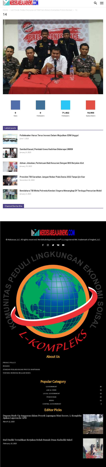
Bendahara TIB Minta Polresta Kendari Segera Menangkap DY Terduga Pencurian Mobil (61, 191)
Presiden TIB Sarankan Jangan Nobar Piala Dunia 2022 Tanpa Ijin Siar (52, 177)
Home (5, 10)
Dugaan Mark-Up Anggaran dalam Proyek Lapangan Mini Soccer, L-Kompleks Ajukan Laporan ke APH (42, 417)
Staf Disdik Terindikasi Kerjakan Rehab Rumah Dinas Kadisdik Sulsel (37, 440)
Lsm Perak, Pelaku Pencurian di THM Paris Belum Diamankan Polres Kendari (41, 10)
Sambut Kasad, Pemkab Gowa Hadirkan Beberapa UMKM (46, 149)
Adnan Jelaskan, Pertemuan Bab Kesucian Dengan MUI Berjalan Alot (52, 163)
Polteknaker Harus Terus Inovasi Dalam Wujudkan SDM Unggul (49, 135)
